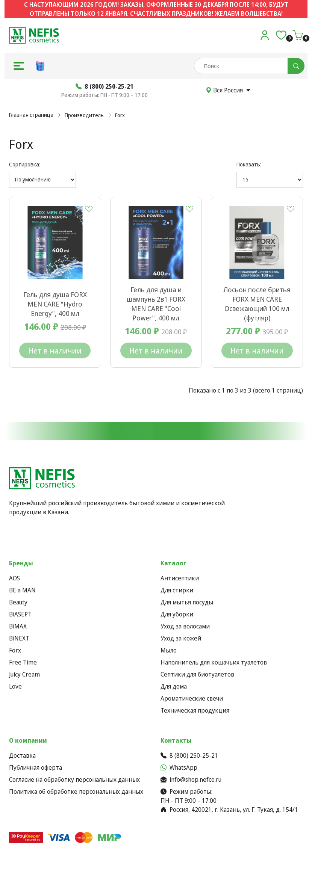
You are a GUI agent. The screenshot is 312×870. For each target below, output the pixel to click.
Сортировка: (24, 164)
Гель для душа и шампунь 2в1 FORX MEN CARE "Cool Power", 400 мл (156, 303)
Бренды (21, 563)
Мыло (169, 650)
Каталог (173, 563)
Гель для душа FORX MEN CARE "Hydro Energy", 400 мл (55, 304)
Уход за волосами (185, 626)
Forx (120, 115)
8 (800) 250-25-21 (189, 755)
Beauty (18, 602)
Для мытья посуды (187, 602)
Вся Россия (228, 90)
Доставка (22, 755)
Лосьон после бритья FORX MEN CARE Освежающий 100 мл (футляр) (257, 303)
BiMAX (18, 626)
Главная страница (31, 114)
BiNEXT (19, 638)
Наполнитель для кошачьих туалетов (214, 662)
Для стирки (177, 590)
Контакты (176, 740)
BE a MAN (22, 590)
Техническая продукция (195, 710)
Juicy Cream (24, 674)
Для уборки (177, 614)
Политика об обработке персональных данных (76, 791)
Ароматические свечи (192, 698)
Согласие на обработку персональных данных (74, 779)
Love (15, 686)
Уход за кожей (181, 638)
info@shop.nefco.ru (191, 779)
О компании (28, 740)
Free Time (23, 662)
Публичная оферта (35, 767)
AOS (14, 578)
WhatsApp (179, 767)
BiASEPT (20, 614)
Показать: (248, 164)
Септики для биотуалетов (197, 674)
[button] (19, 66)
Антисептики (180, 578)
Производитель (84, 115)
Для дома (174, 686)
